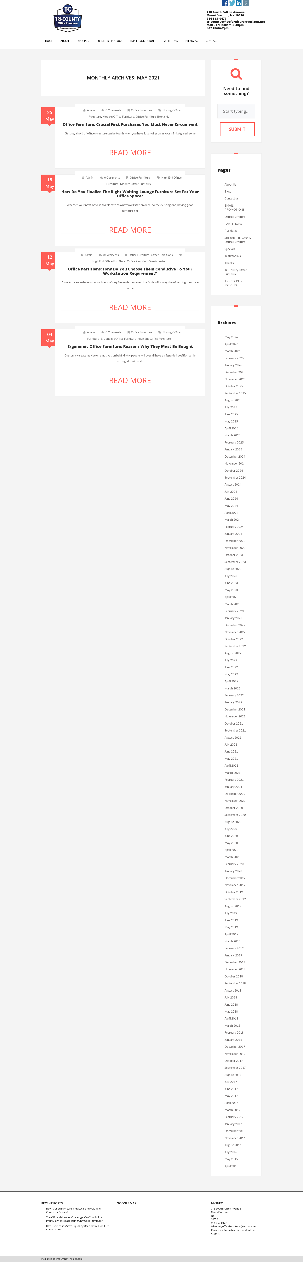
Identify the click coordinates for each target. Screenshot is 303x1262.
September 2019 (235, 899)
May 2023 (231, 590)
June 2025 (231, 414)
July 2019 (231, 913)
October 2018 (234, 976)
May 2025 (231, 421)
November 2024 (235, 463)
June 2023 (231, 583)
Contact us (231, 198)
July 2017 (231, 1081)
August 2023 (233, 568)
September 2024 (235, 477)
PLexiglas (231, 230)
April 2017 (231, 1102)
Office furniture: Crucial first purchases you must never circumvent (130, 124)
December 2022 (235, 625)
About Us (230, 184)
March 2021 (232, 772)
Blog (228, 191)
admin (91, 110)
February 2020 (234, 864)
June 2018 (231, 1004)
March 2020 (232, 857)
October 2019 (234, 892)
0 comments (111, 110)
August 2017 (233, 1074)
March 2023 (232, 604)
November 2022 (235, 632)
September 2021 (235, 730)
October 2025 (234, 386)
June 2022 (231, 667)
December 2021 (235, 709)
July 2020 (231, 828)
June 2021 (231, 751)
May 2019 (231, 927)
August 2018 (233, 990)
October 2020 (234, 807)
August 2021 (233, 737)
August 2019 (233, 906)
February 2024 (234, 526)
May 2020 (231, 843)
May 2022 (231, 674)
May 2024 (231, 505)
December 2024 (235, 456)
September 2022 (235, 646)
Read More (130, 152)
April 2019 (231, 934)
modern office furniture (118, 116)
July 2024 (231, 491)
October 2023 (234, 555)
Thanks (229, 263)
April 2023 (231, 597)
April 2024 (231, 512)
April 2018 (231, 1018)
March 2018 (232, 1025)
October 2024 (234, 470)
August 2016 (233, 1145)
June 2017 (231, 1089)
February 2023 (234, 611)
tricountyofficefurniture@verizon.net (234, 1226)
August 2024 (233, 484)
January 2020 (233, 871)
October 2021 (234, 723)
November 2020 (235, 800)
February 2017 (234, 1116)
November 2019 (235, 885)
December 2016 (235, 1131)
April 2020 (231, 849)
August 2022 (233, 653)
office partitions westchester (146, 261)
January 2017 (233, 1124)
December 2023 (235, 540)
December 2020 (235, 793)
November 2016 (235, 1138)
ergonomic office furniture (118, 338)
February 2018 (234, 1032)
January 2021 (233, 786)
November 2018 (235, 969)
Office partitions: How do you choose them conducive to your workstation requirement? (130, 271)
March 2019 (232, 941)
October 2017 (234, 1060)
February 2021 (234, 779)
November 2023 (235, 547)
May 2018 (231, 1011)
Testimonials (233, 256)
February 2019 (234, 948)
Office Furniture (141, 110)
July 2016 (231, 1152)
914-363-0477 (218, 1223)
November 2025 (235, 379)
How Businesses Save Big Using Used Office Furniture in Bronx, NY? (77, 1227)
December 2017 (235, 1046)
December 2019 (235, 878)
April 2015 (231, 1166)
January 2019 (233, 955)
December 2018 (235, 962)
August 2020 (233, 822)
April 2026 (231, 344)
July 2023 (231, 576)
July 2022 (231, 660)
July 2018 (231, 997)
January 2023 (233, 618)
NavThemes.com (73, 1258)
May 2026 (231, 337)
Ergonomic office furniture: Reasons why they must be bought (130, 346)
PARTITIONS (233, 223)
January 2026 (233, 365)
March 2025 (232, 435)
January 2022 (233, 702)
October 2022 (234, 639)
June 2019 (231, 920)
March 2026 (232, 351)
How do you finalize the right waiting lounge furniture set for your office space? (130, 194)
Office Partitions (162, 255)
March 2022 (232, 688)
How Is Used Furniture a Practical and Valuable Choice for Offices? (73, 1210)
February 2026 (234, 358)
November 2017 (235, 1053)
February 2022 (234, 695)
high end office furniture (108, 261)
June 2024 (231, 498)
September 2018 (235, 983)
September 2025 (235, 393)
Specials (230, 249)
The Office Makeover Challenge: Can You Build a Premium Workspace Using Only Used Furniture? (74, 1219)
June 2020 (231, 835)
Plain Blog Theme (50, 1258)
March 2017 (232, 1110)
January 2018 (233, 1039)
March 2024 (232, 519)
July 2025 (231, 407)
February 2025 (234, 442)
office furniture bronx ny (152, 116)
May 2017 (231, 1095)
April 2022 (231, 681)
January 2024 (233, 533)
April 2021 (231, 765)
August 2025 (233, 400)
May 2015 (231, 1159)
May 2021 (231, 758)
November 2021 (235, 716)
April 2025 (231, 428)
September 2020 (235, 814)
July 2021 (231, 744)
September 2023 (235, 561)
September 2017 (235, 1067)
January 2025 (233, 449)
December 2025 (235, 372)
